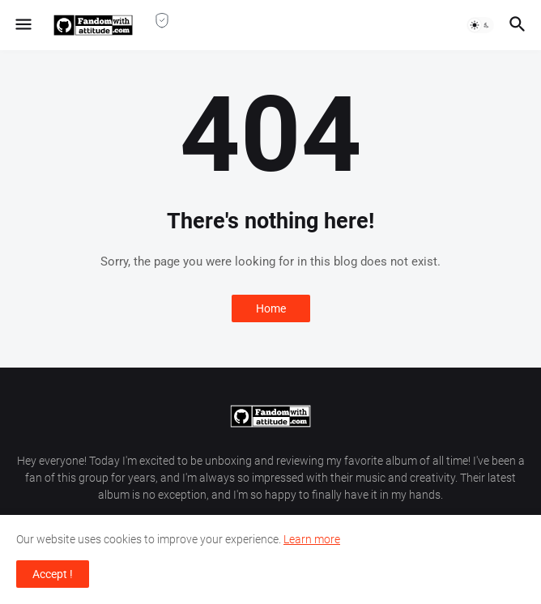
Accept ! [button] (52, 574)
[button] (22, 25)
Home (271, 308)
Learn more (311, 539)
